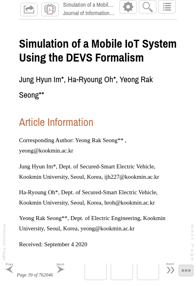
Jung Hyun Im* (41, 82)
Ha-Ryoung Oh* (92, 82)
